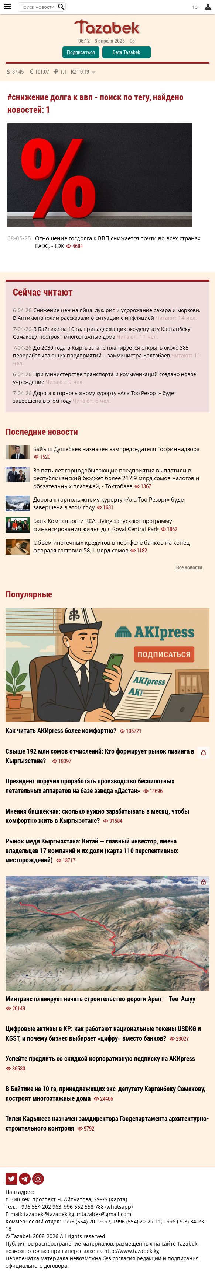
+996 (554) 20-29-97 (86, 1221)
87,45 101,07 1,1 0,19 (51, 71)
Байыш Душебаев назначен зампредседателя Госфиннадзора (116, 449)
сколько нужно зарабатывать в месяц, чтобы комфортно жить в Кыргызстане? (97, 816)
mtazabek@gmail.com (104, 1214)
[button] (61, 7)
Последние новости (42, 431)
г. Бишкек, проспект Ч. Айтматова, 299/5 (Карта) (66, 1199)
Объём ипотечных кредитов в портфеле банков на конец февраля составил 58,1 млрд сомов (111, 546)
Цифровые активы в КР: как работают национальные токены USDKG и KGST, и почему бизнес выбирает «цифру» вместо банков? (103, 1033)
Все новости (189, 567)
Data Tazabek (126, 52)
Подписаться (81, 52)
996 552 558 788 (84, 1206)
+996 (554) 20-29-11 (137, 1221)
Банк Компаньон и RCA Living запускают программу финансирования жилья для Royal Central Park (102, 524)
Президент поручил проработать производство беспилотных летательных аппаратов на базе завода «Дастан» (90, 785)
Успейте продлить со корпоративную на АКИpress (100, 1058)
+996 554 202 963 (39, 1206)
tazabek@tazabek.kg (49, 1214)
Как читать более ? (61, 730)
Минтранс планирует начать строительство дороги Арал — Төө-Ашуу (100, 998)
